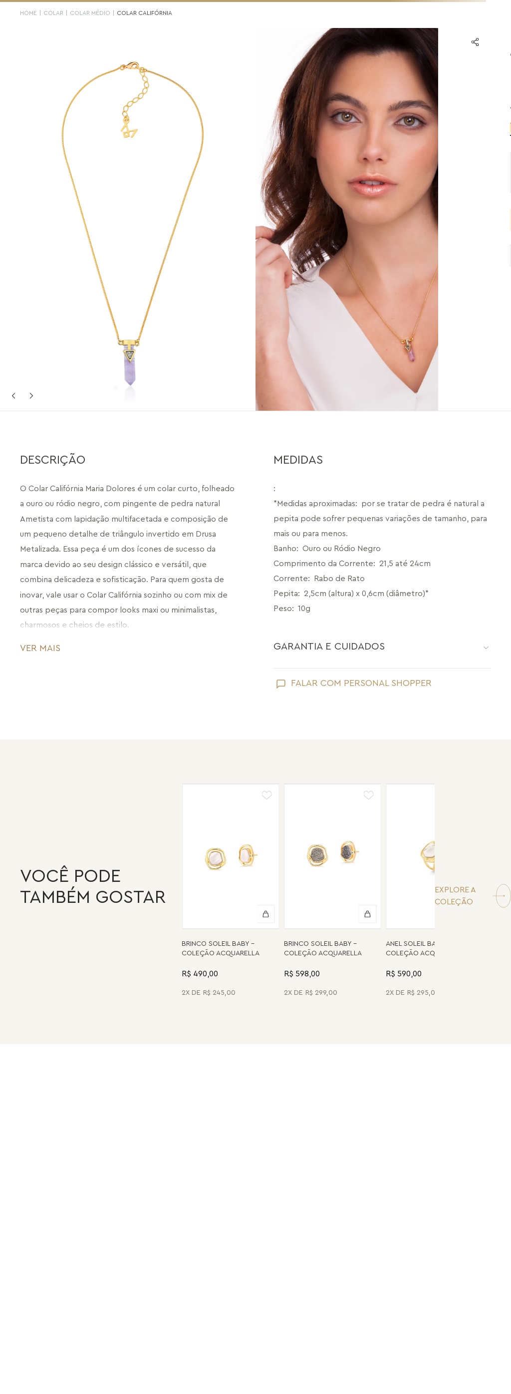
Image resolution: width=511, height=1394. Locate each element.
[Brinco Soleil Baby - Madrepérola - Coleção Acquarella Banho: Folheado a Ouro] (230, 891)
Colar (53, 13)
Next (31, 395)
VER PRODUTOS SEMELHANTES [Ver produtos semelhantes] (389, 255)
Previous (13, 395)
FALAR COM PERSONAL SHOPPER (361, 683)
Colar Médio (90, 13)
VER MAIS (40, 648)
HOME (28, 13)
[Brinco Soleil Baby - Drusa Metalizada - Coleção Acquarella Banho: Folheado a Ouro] (333, 891)
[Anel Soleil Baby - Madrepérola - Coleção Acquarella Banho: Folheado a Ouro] (435, 891)
